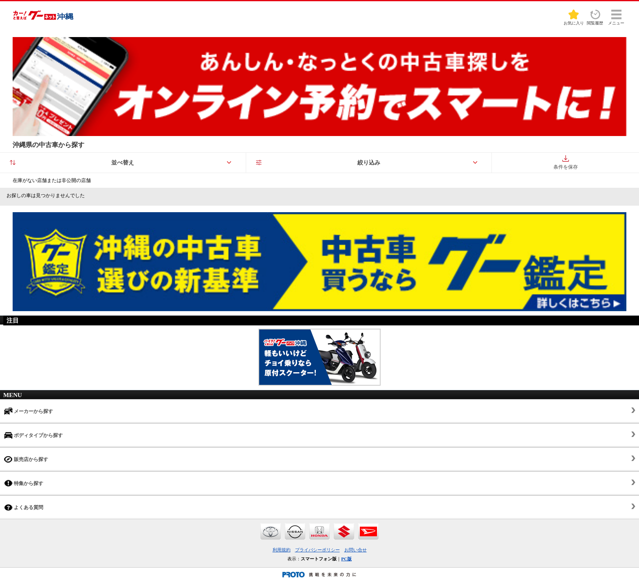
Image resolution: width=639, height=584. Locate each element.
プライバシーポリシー (317, 549)
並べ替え (122, 163)
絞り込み (368, 163)
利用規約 (282, 549)
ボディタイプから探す (33, 435)
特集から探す (23, 483)
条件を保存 (565, 162)
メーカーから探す (28, 411)
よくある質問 (23, 507)
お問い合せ (355, 549)
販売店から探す (26, 459)
